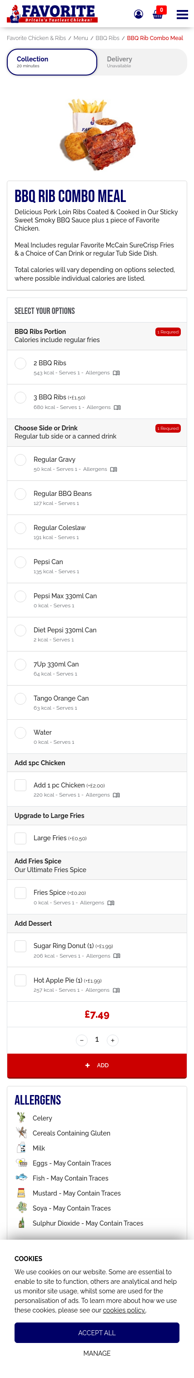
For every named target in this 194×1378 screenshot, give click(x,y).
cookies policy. (124, 1310)
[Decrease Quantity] (82, 1040)
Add (96, 1065)
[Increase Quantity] (113, 1040)
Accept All (97, 1333)
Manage (96, 1353)
